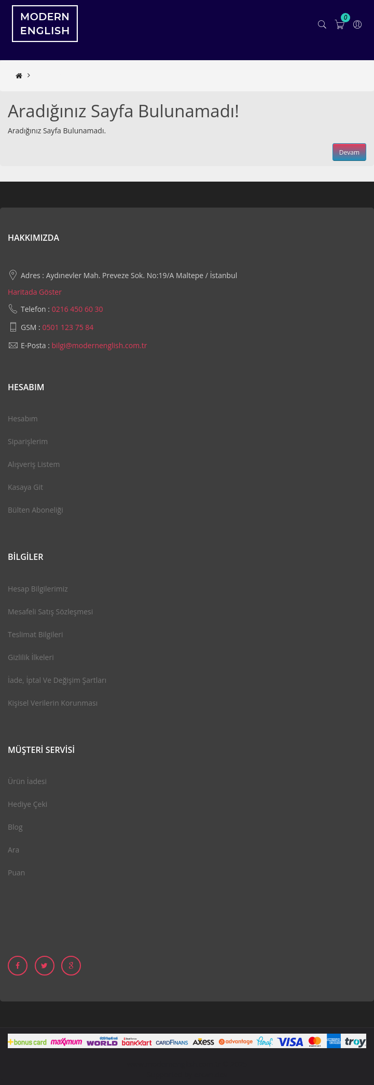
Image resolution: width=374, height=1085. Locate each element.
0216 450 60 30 (77, 309)
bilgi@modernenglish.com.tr (99, 345)
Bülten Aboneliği (35, 510)
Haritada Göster (35, 292)
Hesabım (23, 418)
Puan (16, 872)
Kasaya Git (25, 487)
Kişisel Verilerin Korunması (53, 703)
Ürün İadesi (27, 781)
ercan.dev (211, 1074)
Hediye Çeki (27, 804)
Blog (15, 827)
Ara (13, 850)
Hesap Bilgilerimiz (38, 589)
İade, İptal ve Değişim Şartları (57, 680)
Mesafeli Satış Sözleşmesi (50, 611)
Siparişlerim (28, 441)
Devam (349, 152)
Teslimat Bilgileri (35, 634)
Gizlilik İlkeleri (31, 657)
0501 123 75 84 (67, 327)
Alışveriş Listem (34, 464)
